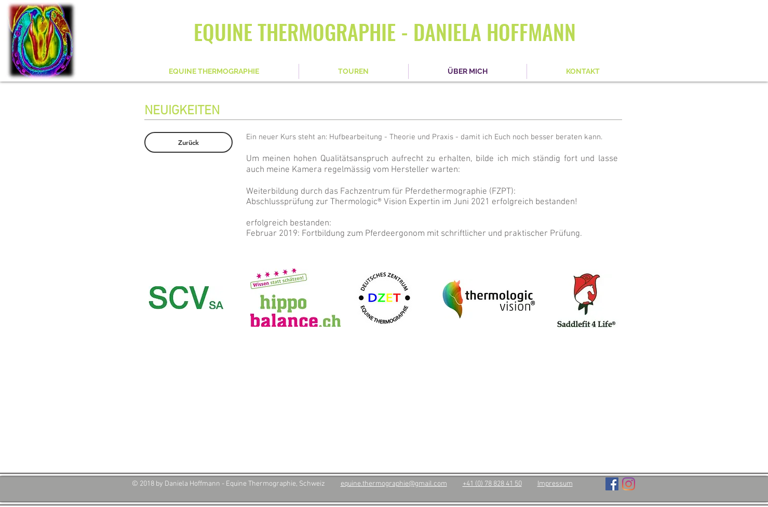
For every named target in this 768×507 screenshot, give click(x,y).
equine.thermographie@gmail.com (394, 483)
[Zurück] (188, 142)
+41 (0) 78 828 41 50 (492, 483)
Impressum (555, 483)
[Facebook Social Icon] (611, 483)
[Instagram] (628, 483)
